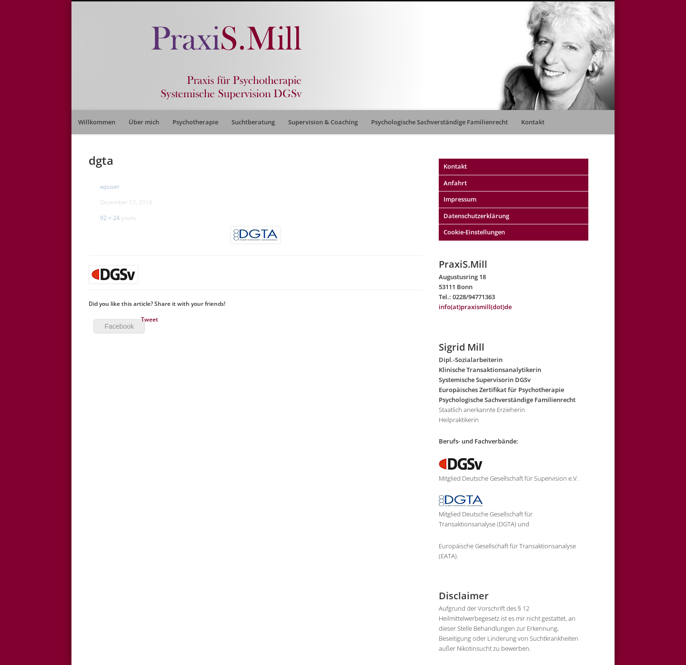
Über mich (144, 122)
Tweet (149, 319)
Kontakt (533, 122)
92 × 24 (110, 218)
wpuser (110, 186)
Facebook (118, 326)
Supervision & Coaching (323, 122)
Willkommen (96, 122)
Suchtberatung (253, 122)
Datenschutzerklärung (476, 216)
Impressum (460, 199)
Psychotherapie (195, 122)
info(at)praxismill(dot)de (475, 306)
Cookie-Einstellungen (474, 232)
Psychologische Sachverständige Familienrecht (439, 122)
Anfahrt (455, 183)
